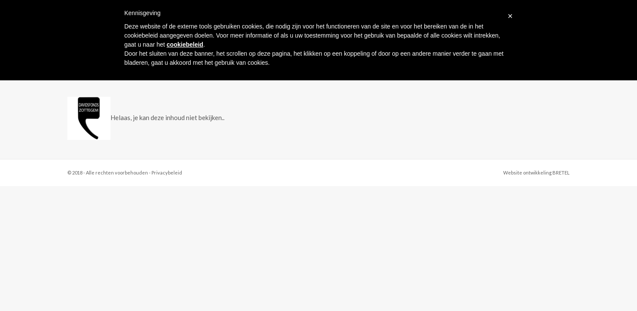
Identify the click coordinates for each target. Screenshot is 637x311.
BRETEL (561, 172)
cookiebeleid (185, 44)
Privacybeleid (166, 172)
